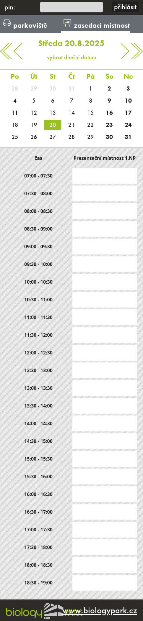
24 (128, 125)
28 (15, 88)
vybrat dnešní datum (71, 47)
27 (52, 137)
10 (128, 100)
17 (128, 112)
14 (71, 112)
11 (15, 112)
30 (52, 88)
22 (90, 125)
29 (33, 88)
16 (109, 112)
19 (33, 125)
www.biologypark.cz (99, 610)
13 (52, 112)
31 (71, 88)
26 (33, 137)
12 (33, 112)
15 (90, 112)
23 (109, 125)
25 (15, 137)
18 (15, 125)
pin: (9, 7)
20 (52, 125)
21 (71, 125)
